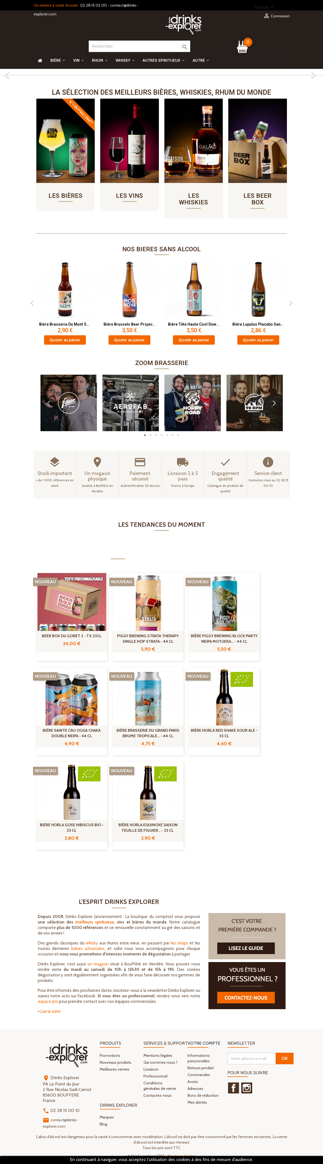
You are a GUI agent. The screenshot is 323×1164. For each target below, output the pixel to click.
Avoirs (193, 1082)
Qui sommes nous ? (160, 1062)
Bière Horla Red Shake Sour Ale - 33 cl (224, 734)
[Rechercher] (140, 46)
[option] (161, 71)
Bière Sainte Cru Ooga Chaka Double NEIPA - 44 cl (72, 734)
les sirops (179, 943)
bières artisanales (87, 949)
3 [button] (156, 436)
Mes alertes (197, 1102)
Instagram (246, 1088)
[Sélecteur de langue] (264, 7)
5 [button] (167, 436)
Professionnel (155, 1076)
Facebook (233, 1088)
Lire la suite (50, 1012)
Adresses (195, 1089)
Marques (107, 1118)
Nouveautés (117, 554)
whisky (92, 943)
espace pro (48, 1002)
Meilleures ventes (114, 1069)
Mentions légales (157, 1056)
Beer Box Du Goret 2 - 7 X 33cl (72, 636)
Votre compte (204, 1044)
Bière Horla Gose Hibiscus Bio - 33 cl (72, 828)
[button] (24, 72)
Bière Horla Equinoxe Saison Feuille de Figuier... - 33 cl (148, 828)
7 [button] (178, 436)
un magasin (98, 964)
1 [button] (145, 436)
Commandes (199, 1075)
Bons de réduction (203, 1095)
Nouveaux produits (115, 1062)
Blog (103, 1124)
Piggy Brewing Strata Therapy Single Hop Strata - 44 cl (148, 639)
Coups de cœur (201, 554)
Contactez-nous (157, 1095)
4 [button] (161, 436)
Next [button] (291, 303)
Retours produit (201, 1068)
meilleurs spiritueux (94, 922)
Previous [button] (32, 303)
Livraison (151, 1069)
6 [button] (172, 436)
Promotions (158, 554)
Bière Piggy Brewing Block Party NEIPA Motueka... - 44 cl (224, 639)
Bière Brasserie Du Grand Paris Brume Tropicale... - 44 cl (147, 734)
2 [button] (150, 436)
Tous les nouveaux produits (256, 867)
